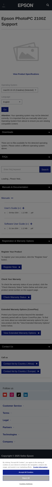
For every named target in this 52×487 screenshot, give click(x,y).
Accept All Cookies (26, 472)
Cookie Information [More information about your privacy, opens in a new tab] (40, 467)
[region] (26, 472)
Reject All (26, 478)
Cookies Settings (25, 484)
